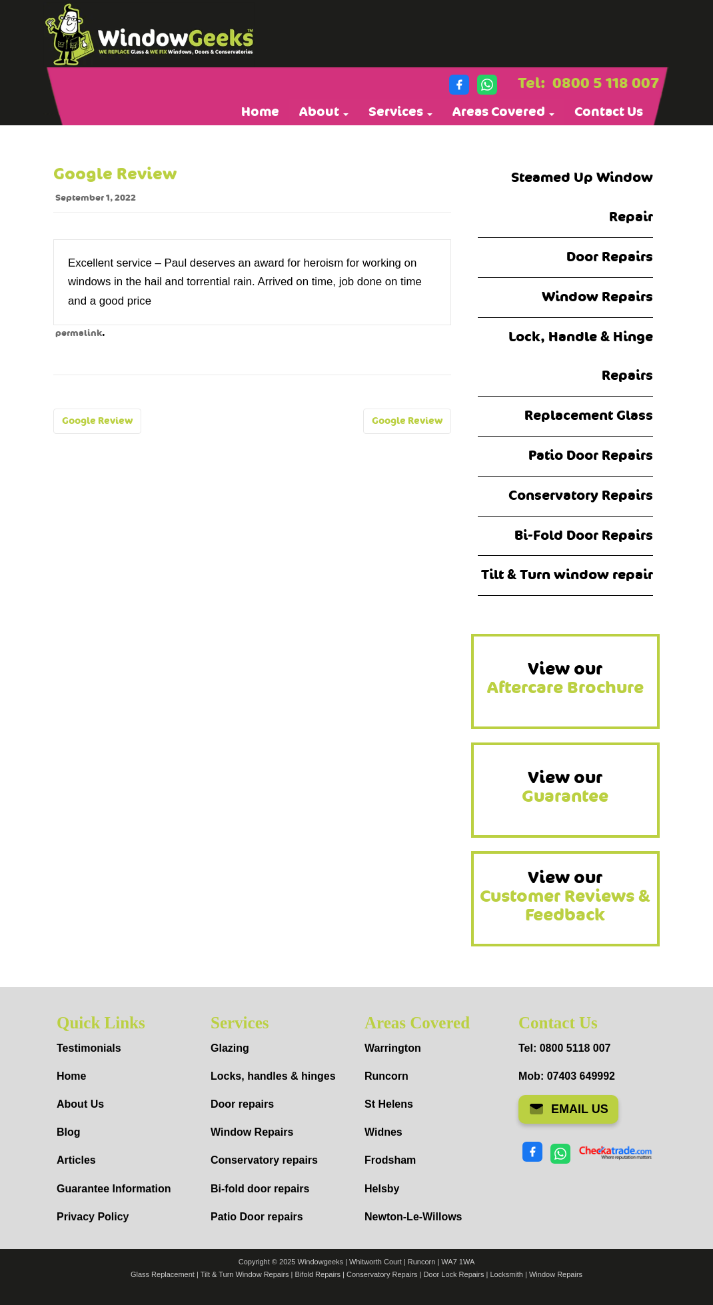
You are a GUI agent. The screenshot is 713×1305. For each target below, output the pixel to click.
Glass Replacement (163, 1274)
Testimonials (89, 1048)
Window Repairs (597, 297)
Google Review (97, 421)
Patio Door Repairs (590, 455)
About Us (80, 1104)
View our (565, 678)
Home (260, 112)
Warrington (392, 1048)
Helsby (381, 1188)
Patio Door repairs (257, 1216)
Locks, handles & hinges (273, 1076)
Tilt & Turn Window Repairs (245, 1274)
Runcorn (386, 1076)
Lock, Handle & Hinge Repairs (580, 357)
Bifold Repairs (318, 1274)
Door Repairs (609, 257)
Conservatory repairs (264, 1160)
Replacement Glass (588, 415)
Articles (76, 1160)
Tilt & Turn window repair (567, 575)
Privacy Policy (93, 1216)
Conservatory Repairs (580, 495)
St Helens (388, 1104)
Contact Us (608, 112)
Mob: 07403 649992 (566, 1076)
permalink (78, 333)
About (324, 112)
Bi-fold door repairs (260, 1188)
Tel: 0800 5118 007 (564, 1048)
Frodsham (390, 1160)
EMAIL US (568, 1109)
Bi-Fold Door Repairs (583, 535)
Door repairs (242, 1104)
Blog (69, 1132)
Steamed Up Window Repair (582, 197)
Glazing (230, 1048)
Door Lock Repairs (453, 1274)
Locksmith (506, 1274)
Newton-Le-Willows (413, 1216)
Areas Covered (503, 112)
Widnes (383, 1132)
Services (400, 112)
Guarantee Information (114, 1188)
